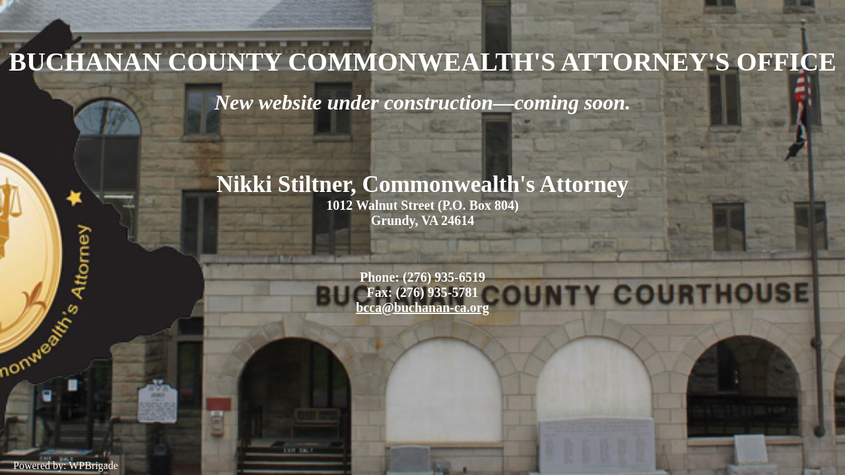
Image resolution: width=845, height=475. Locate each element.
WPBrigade (93, 465)
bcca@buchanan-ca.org (422, 307)
